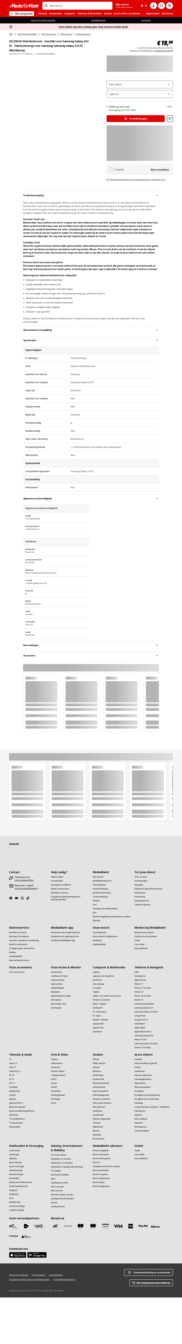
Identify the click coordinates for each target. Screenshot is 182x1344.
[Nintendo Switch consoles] (62, 1241)
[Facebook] (12, 944)
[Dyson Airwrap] (15, 1209)
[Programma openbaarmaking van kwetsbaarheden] (70, 944)
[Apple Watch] (139, 1074)
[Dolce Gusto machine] (102, 1149)
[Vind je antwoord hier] (24, 926)
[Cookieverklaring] (100, 943)
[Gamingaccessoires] (59, 1229)
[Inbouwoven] (140, 1157)
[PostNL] (26, 1272)
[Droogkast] (139, 1137)
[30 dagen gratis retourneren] (21, 994)
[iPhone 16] (138, 1038)
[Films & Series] (57, 1237)
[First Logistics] (26, 1283)
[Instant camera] (57, 1117)
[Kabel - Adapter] (99, 1050)
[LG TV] (11, 1125)
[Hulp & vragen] (57, 923)
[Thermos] (97, 1169)
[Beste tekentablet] (101, 1216)
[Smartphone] (139, 1022)
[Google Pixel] (139, 1062)
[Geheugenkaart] (58, 1141)
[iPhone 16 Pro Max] (142, 1042)
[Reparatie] (138, 931)
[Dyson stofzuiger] (16, 1213)
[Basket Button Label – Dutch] (169, 5)
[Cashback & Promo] (59, 1022)
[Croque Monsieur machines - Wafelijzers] (152, 1153)
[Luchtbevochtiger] (16, 1256)
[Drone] (53, 1149)
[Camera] (54, 1105)
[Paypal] (143, 1272)
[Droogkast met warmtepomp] (147, 1141)
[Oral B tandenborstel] (18, 1232)
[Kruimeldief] (14, 1224)
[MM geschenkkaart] (105, 1272)
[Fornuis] (137, 1113)
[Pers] (95, 951)
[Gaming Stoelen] (58, 1253)
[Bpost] (13, 1272)
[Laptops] (96, 1018)
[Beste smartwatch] (101, 1201)
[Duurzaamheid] (99, 931)
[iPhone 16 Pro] (140, 1086)
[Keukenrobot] (98, 1125)
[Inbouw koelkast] (141, 1177)
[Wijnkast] (138, 1161)
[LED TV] (12, 1129)
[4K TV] (11, 1121)
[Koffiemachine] (99, 1133)
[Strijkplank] (13, 1240)
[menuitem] (42, 13)
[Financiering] (139, 943)
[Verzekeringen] (140, 927)
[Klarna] (155, 1273)
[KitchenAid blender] (101, 1129)
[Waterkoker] (98, 1173)
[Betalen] (12, 998)
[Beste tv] (96, 1209)
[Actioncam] (55, 1113)
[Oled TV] (12, 1113)
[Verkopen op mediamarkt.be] (105, 955)
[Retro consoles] (57, 1233)
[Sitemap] (96, 967)
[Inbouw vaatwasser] (143, 1121)
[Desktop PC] (98, 1054)
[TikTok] (29, 944)
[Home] (11, 34)
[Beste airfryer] (99, 1228)
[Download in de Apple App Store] (65, 983)
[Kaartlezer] (97, 1078)
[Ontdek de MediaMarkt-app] (63, 987)
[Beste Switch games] (101, 1205)
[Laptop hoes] (98, 1074)
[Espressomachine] (100, 1137)
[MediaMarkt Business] (102, 927)
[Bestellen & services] (60, 939)
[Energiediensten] (141, 947)
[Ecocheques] (56, 1054)
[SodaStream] (98, 1161)
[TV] (10, 1105)
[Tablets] (96, 1038)
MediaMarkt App (98, 20)
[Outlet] (137, 987)
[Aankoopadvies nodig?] (61, 1042)
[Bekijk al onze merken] (144, 979)
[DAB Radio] (13, 1161)
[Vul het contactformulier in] (26, 935)
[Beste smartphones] (101, 1224)
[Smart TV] (13, 1109)
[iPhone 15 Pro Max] (142, 1094)
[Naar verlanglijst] (161, 5)
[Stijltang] (13, 1205)
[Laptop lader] (98, 1070)
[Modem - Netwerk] (100, 1066)
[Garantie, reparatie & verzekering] (24, 987)
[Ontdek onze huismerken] (145, 983)
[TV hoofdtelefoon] (17, 1165)
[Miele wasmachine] (142, 1133)
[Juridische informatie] (102, 939)
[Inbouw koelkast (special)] (145, 1109)
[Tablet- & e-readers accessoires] (107, 1042)
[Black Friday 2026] (58, 1050)
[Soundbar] (13, 1133)
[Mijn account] (153, 5)
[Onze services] (140, 923)
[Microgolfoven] (99, 1153)
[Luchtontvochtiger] (17, 1252)
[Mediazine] (55, 1038)
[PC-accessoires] (99, 1058)
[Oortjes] (12, 1141)
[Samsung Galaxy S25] (143, 1054)
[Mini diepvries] (140, 1173)
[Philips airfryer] (99, 1109)
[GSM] (136, 1018)
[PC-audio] (97, 1062)
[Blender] (96, 1177)
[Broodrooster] (99, 1185)
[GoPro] (53, 1125)
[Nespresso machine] (101, 1145)
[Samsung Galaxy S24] (143, 1082)
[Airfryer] (96, 1105)
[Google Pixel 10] (141, 1066)
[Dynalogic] (13, 1283)
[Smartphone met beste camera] (106, 1213)
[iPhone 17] (138, 1030)
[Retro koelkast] (140, 1165)
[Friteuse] (96, 1113)
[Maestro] (80, 1272)
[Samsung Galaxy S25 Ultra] (146, 1058)
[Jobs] (94, 959)
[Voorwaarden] (57, 927)
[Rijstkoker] (97, 1181)
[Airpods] (12, 1145)
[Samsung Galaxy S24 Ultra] (146, 1090)
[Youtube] (17, 944)
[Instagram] (23, 944)
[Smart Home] (14, 1197)
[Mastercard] (93, 1272)
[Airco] (11, 1244)
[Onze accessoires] (17, 1018)
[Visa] (118, 1272)
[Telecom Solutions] (142, 951)
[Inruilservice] (139, 939)
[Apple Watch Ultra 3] (143, 1078)
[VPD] (38, 1272)
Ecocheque (146, 20)
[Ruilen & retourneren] (60, 935)
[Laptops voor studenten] (103, 1022)
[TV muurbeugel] (16, 1169)
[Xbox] (53, 1225)
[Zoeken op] (46, 5)
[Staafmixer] (97, 1157)
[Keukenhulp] (98, 1121)
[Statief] (54, 1133)
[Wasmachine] (140, 1129)
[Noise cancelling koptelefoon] (21, 1157)
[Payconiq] (68, 1272)
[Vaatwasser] (139, 1117)
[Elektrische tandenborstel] (20, 1228)
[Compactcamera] (58, 1121)
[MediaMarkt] (24, 6)
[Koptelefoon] (14, 1137)
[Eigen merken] (57, 1030)
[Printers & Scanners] (101, 1046)
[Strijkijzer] (13, 1236)
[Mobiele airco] (15, 1248)
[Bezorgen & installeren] (61, 931)
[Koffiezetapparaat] (101, 1141)
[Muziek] (54, 1249)
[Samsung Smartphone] (144, 1050)
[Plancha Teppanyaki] (102, 1165)
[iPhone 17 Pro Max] (142, 1034)
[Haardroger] (14, 1201)
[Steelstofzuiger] (16, 1216)
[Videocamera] (56, 1109)
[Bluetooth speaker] (17, 1153)
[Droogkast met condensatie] (146, 1145)
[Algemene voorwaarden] (18, 1321)
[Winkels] (96, 947)
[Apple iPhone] (140, 1026)
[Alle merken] (56, 1046)
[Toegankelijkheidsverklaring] (64, 1326)
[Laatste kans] (56, 1018)
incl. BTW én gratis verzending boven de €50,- (155, 48)
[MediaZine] (97, 987)
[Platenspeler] (14, 1173)
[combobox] (80, 6)
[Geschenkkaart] (99, 979)
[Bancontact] (55, 1272)
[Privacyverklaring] (100, 935)
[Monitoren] (97, 1026)
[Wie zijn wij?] (98, 923)
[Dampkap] (138, 1149)
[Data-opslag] (98, 1030)
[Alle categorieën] (21, 13)
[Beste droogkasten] (101, 1232)
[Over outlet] (139, 990)
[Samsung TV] (14, 1117)
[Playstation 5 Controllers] (62, 1209)
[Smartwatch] (139, 1070)
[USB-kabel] (55, 1145)
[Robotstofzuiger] (16, 1220)
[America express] (130, 1272)
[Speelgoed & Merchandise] (62, 1245)
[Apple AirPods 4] (16, 1149)
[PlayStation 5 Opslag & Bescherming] (67, 1213)
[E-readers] (97, 1034)
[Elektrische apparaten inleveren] (148, 935)
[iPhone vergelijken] (101, 1197)
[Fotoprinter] (56, 1137)
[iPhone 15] (138, 1046)
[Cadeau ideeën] (57, 1026)
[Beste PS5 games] (100, 1220)
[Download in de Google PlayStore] (65, 979)
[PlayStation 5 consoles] (61, 1205)
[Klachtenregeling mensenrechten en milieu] (111, 963)
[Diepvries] (138, 1169)
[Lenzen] (54, 1129)
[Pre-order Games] (58, 1201)
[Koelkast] (138, 1105)
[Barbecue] (97, 1117)
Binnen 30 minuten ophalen (43, 20)
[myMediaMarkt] (15, 1002)
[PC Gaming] (56, 1217)
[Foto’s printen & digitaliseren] (105, 983)
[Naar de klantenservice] (19, 1006)
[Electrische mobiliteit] (60, 1221)
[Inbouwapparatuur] (142, 1125)
